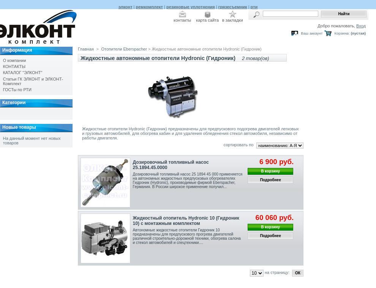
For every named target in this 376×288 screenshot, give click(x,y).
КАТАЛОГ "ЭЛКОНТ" (23, 72)
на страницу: (277, 272)
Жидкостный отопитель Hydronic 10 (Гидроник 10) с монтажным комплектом (186, 220)
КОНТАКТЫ (14, 66)
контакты (182, 20)
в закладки (232, 20)
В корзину (270, 171)
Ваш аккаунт (311, 33)
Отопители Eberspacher (124, 49)
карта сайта (207, 20)
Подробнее (270, 180)
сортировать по (239, 144)
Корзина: (341, 33)
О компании (14, 60)
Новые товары (19, 127)
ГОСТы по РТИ (17, 89)
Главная (86, 49)
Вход (361, 26)
